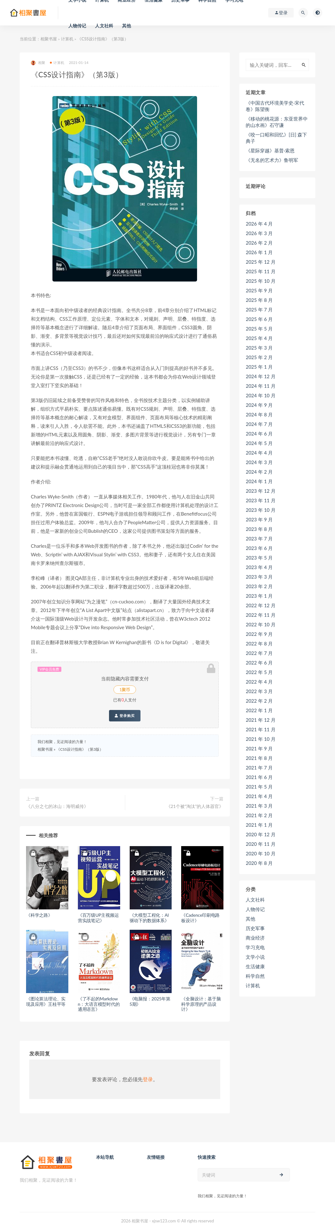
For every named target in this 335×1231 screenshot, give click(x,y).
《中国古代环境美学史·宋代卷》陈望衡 (275, 106)
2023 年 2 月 (259, 586)
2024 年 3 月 (259, 462)
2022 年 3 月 (259, 691)
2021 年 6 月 (259, 777)
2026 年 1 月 (259, 252)
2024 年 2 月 (259, 472)
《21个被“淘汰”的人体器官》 (194, 806)
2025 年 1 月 (259, 367)
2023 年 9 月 (259, 519)
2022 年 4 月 (259, 682)
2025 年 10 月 (261, 281)
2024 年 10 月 (261, 395)
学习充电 (255, 947)
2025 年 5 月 (259, 328)
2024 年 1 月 (259, 481)
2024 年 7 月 (259, 424)
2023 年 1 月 (259, 596)
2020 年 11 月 (261, 844)
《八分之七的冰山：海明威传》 (57, 806)
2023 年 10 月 (261, 510)
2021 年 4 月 (259, 796)
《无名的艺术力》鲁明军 (272, 160)
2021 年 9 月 (259, 748)
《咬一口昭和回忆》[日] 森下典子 (276, 138)
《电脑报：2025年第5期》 (150, 1001)
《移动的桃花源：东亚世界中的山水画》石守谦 (277, 122)
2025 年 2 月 (259, 357)
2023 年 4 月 (259, 567)
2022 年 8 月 (259, 643)
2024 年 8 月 (259, 414)
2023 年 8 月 (259, 529)
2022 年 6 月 (259, 662)
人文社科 (104, 25)
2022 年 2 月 (259, 701)
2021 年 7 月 (259, 767)
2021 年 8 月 (259, 758)
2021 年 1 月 (259, 825)
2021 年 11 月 (261, 729)
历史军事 (255, 928)
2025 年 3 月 (259, 348)
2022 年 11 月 (261, 615)
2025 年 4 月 (259, 338)
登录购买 (125, 716)
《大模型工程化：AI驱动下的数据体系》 (149, 917)
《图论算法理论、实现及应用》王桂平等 (45, 1001)
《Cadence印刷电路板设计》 (200, 917)
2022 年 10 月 (261, 624)
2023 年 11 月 (261, 500)
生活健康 (255, 966)
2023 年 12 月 (261, 491)
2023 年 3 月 (259, 577)
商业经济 (255, 938)
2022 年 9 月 (259, 634)
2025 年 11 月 (261, 271)
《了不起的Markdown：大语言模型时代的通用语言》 (99, 1004)
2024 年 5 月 (259, 443)
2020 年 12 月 (261, 834)
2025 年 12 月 (261, 262)
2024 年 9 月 (259, 405)
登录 (148, 1079)
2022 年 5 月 (259, 672)
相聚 (38, 62)
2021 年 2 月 (259, 815)
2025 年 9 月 (259, 290)
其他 (126, 25)
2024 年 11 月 (261, 386)
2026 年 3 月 (259, 233)
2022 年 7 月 (259, 653)
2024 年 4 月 (259, 453)
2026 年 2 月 (259, 243)
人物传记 (77, 25)
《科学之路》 (39, 915)
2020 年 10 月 (261, 853)
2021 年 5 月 (259, 786)
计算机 (67, 38)
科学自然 (255, 976)
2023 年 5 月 (259, 557)
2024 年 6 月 (259, 433)
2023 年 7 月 (259, 538)
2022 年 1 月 (259, 710)
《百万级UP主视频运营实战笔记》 (98, 917)
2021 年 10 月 (261, 739)
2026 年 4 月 (259, 223)
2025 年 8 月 (259, 300)
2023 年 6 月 (259, 548)
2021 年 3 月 (259, 806)
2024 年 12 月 (261, 376)
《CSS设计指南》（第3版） (79, 749)
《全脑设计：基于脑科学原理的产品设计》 (201, 1004)
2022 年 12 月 (261, 605)
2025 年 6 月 (259, 319)
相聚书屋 (48, 38)
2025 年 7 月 (259, 309)
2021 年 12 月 (261, 720)
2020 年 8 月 (259, 863)
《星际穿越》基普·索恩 (270, 150)
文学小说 (255, 957)
